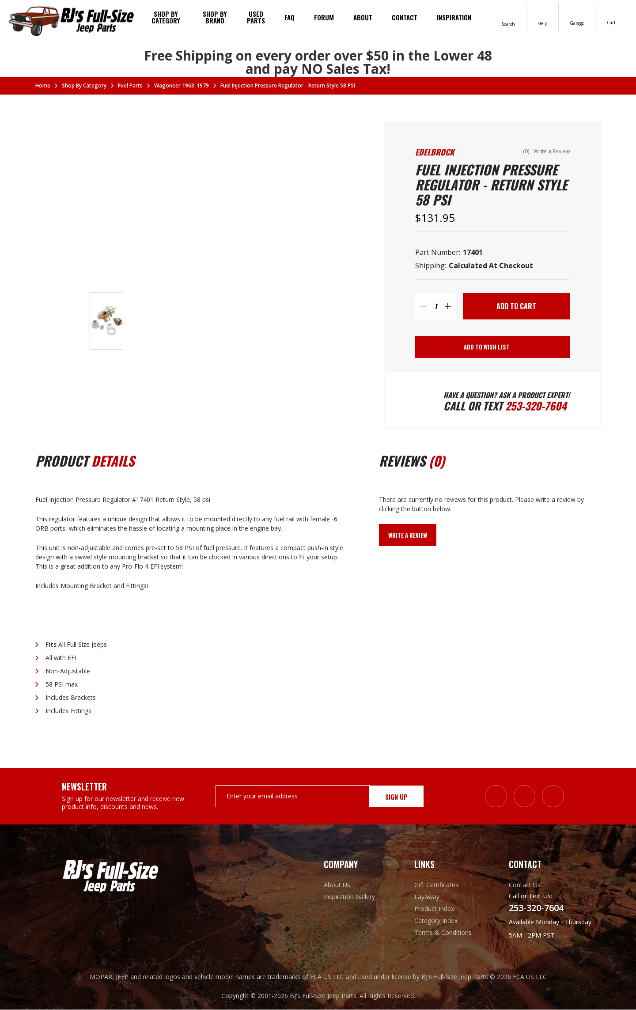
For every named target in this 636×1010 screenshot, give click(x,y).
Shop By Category (165, 17)
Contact (404, 17)
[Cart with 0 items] (611, 16)
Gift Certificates (436, 885)
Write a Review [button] (552, 151)
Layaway (426, 897)
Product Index (434, 909)
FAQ (289, 17)
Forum (324, 17)
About (362, 17)
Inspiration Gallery (349, 897)
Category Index (436, 921)
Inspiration (454, 17)
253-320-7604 (536, 406)
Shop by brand (215, 17)
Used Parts (256, 17)
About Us (337, 885)
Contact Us (525, 885)
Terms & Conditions (443, 933)
